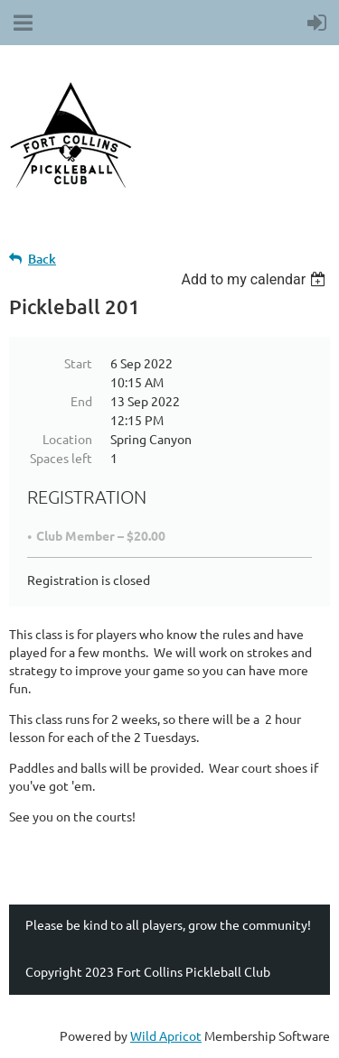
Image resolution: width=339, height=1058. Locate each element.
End (81, 401)
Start (78, 363)
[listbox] (255, 279)
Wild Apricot (166, 1035)
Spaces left (61, 458)
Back (42, 258)
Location (67, 439)
